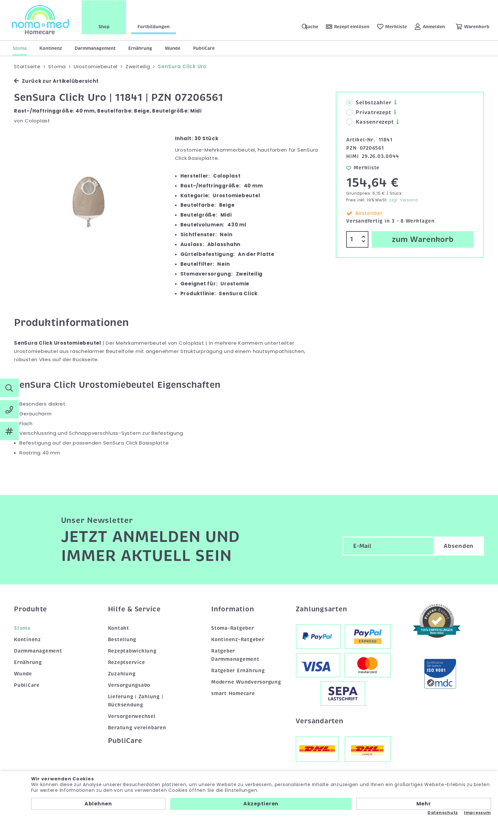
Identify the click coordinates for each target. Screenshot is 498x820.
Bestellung (122, 639)
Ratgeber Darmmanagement (235, 655)
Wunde (172, 48)
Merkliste (363, 168)
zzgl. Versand (403, 200)
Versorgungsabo (129, 685)
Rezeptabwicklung (132, 651)
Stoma (20, 48)
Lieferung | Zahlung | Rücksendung (135, 701)
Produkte (30, 609)
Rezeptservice (126, 662)
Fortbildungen (154, 26)
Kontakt (118, 628)
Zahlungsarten (321, 609)
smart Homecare (233, 693)
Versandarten (319, 721)
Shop (105, 26)
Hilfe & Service (134, 609)
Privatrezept (368, 112)
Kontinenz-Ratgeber (238, 639)
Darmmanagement (95, 48)
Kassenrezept (370, 122)
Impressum (477, 812)
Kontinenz (50, 48)
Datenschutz (442, 812)
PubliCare (204, 48)
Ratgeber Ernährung (238, 671)
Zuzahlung (122, 674)
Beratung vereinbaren (137, 728)
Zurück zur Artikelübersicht (56, 81)
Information (232, 609)
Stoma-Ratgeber (232, 628)
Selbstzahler (368, 103)
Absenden (459, 546)
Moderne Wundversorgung (246, 682)
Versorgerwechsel (132, 716)
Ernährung (140, 48)
